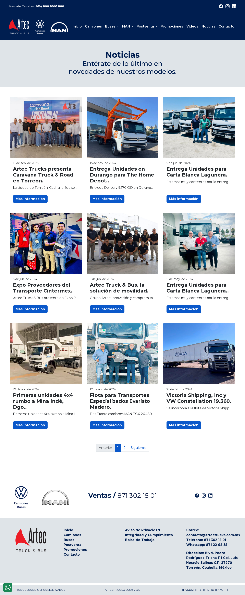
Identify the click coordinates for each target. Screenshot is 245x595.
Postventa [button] (146, 26)
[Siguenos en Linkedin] (234, 7)
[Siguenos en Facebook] (221, 7)
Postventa (72, 545)
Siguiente (138, 448)
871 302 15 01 (137, 495)
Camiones (93, 26)
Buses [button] (110, 26)
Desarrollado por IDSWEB (204, 590)
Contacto (226, 26)
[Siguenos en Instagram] (227, 7)
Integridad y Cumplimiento (149, 535)
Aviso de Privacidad (142, 530)
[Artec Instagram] (204, 495)
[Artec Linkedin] (210, 495)
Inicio (77, 26)
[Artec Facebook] (197, 495)
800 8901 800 (53, 6)
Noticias (208, 26)
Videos (192, 26)
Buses (69, 540)
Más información (30, 199)
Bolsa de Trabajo (140, 540)
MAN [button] (126, 26)
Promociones (172, 26)
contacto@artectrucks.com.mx (213, 535)
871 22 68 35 (216, 545)
